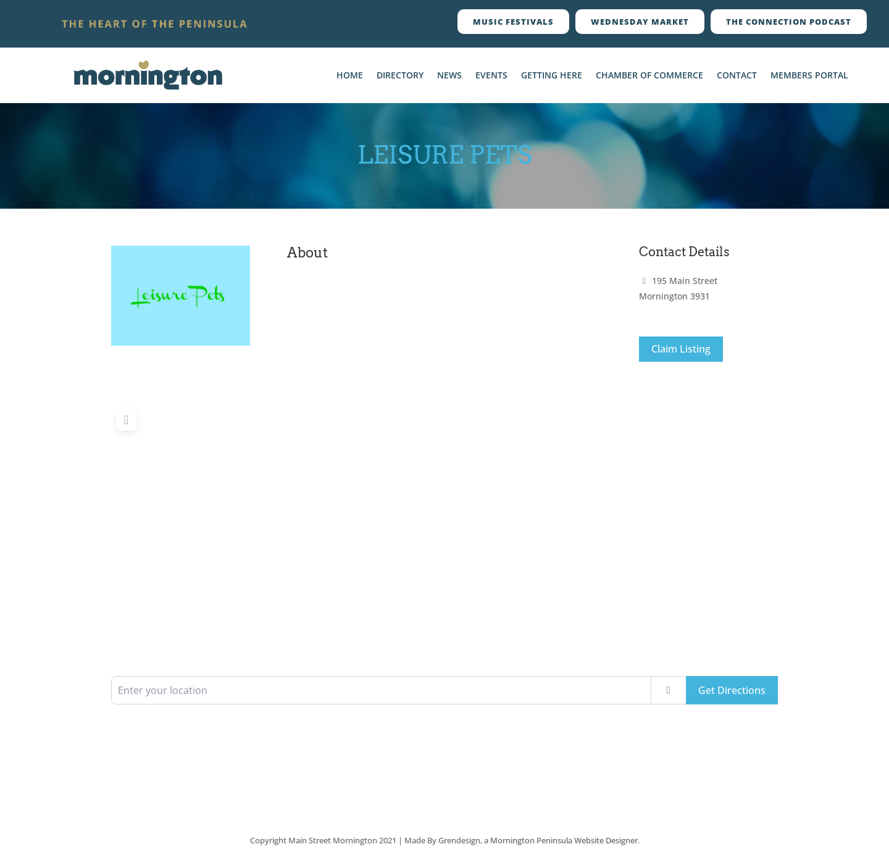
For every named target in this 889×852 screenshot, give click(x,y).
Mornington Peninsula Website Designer (564, 840)
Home (349, 76)
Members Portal (809, 76)
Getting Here (551, 76)
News (449, 76)
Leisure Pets (444, 155)
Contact (737, 76)
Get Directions (732, 690)
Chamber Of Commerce (649, 76)
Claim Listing (681, 349)
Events (491, 76)
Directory (400, 76)
